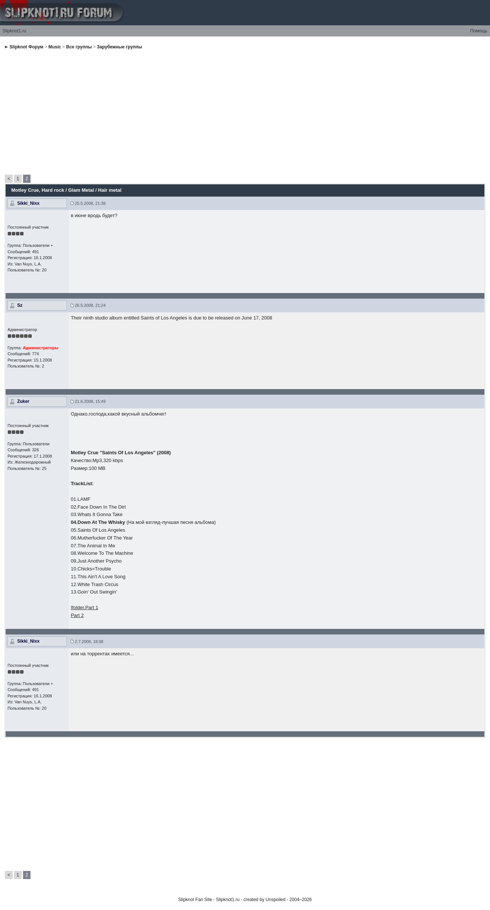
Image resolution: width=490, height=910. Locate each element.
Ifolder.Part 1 (84, 607)
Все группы (79, 47)
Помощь (478, 31)
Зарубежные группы (119, 47)
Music (54, 47)
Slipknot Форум (27, 47)
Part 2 (77, 615)
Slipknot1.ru (14, 31)
